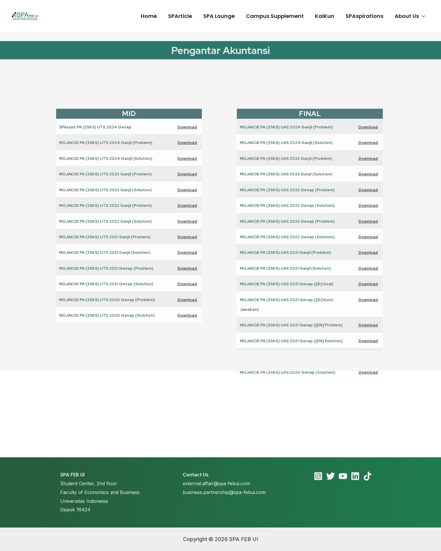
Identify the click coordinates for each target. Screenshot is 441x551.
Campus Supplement (277, 16)
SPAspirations (365, 16)
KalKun (326, 16)
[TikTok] (367, 476)
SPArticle (183, 16)
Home (153, 16)
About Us (410, 16)
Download (187, 197)
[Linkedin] (355, 476)
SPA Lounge (221, 16)
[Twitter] (330, 476)
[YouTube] (342, 476)
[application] (422, 16)
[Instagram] (318, 476)
